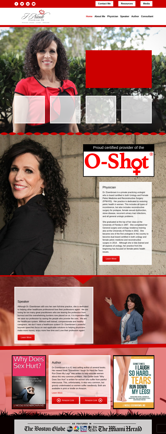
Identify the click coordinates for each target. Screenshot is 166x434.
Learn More (57, 393)
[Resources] (126, 3)
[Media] (146, 3)
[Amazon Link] (65, 400)
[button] (111, 259)
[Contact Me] (104, 3)
